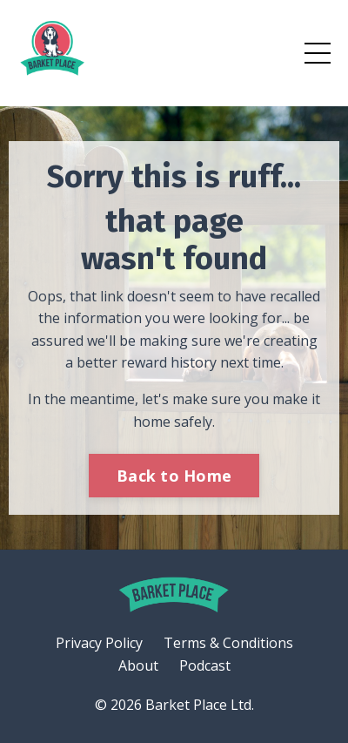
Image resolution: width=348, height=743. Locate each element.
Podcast (205, 665)
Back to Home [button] (174, 475)
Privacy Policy (99, 642)
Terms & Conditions (228, 642)
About (138, 665)
